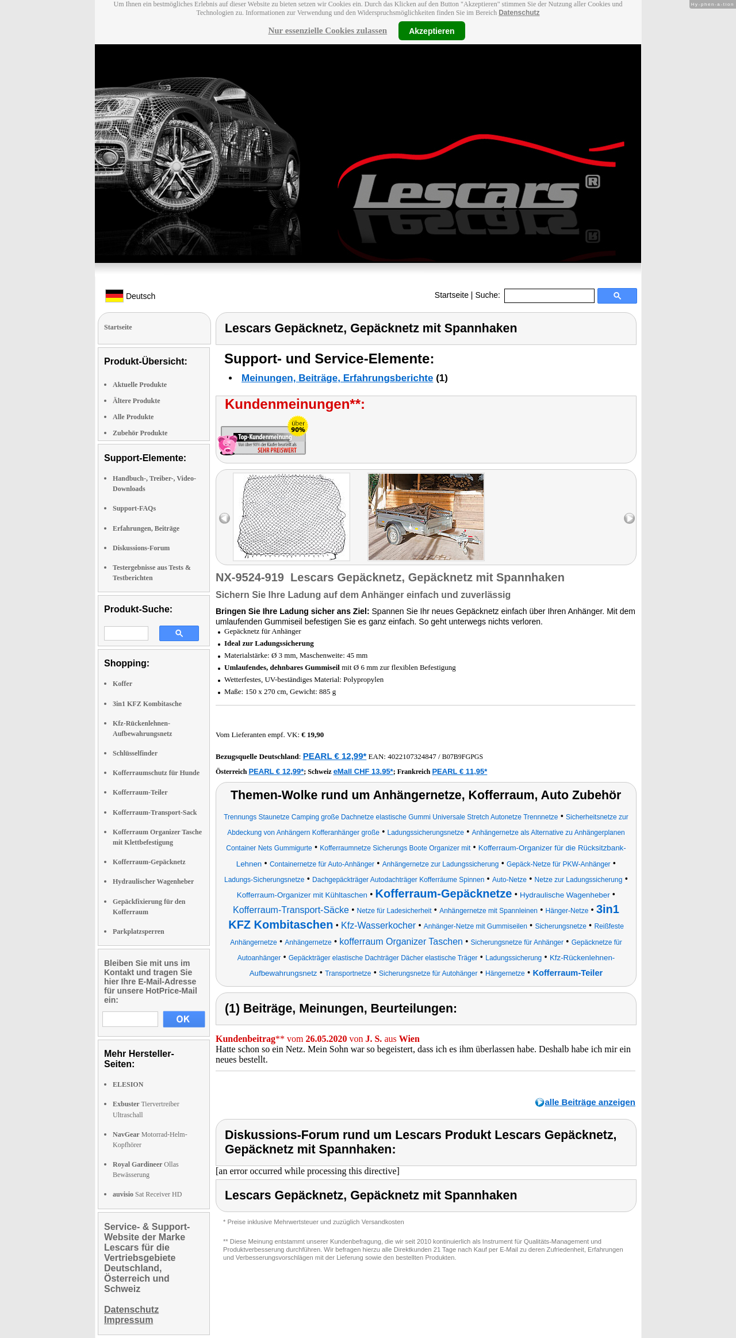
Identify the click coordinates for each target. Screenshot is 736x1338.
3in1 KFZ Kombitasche (147, 704)
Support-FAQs (134, 508)
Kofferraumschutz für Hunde (156, 773)
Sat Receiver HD (147, 1194)
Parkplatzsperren (138, 931)
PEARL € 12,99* (335, 756)
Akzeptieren (431, 30)
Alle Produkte (133, 417)
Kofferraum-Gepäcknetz (149, 862)
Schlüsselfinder (135, 753)
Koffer (122, 684)
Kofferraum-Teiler (140, 792)
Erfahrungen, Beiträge (146, 528)
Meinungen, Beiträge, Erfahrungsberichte (337, 378)
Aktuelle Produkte (140, 385)
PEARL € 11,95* (459, 771)
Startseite (452, 295)
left (224, 518)
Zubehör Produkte (140, 433)
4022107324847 (412, 756)
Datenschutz (519, 13)
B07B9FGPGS (462, 757)
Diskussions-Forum (141, 548)
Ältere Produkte (136, 401)
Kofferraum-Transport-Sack (155, 812)
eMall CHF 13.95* (363, 771)
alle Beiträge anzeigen (590, 1102)
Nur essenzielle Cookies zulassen (327, 30)
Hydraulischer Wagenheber (153, 881)
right (629, 518)
